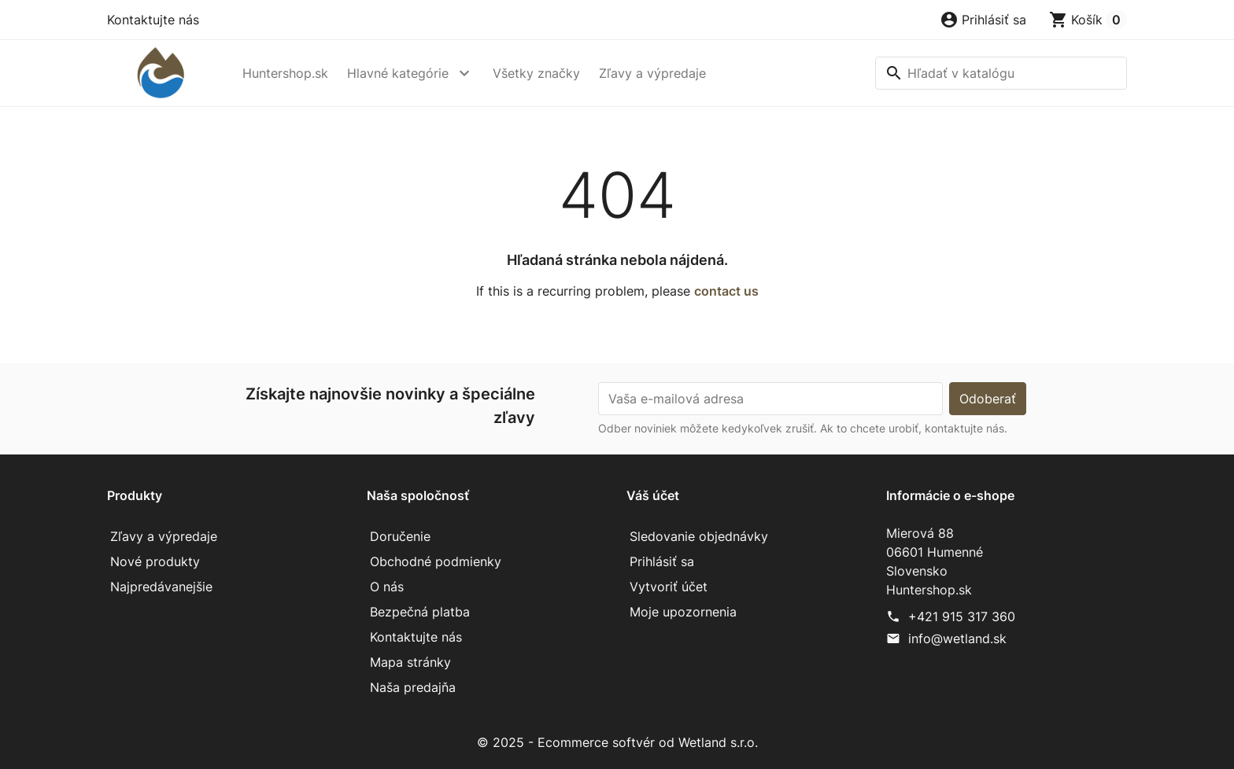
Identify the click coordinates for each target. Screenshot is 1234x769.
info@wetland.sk (957, 638)
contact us (726, 291)
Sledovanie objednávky (699, 536)
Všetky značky (536, 73)
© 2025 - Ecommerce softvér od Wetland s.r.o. (617, 742)
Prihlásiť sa (662, 561)
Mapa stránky (410, 662)
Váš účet (652, 495)
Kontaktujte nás (153, 20)
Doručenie (400, 536)
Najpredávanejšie (161, 586)
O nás (387, 586)
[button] (982, 19)
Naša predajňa (413, 687)
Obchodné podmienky (435, 561)
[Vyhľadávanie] (1001, 73)
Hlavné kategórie (398, 73)
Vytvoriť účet (669, 586)
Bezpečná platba (420, 612)
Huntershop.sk (285, 73)
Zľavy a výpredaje (652, 73)
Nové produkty (155, 561)
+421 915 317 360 (961, 616)
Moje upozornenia (683, 612)
